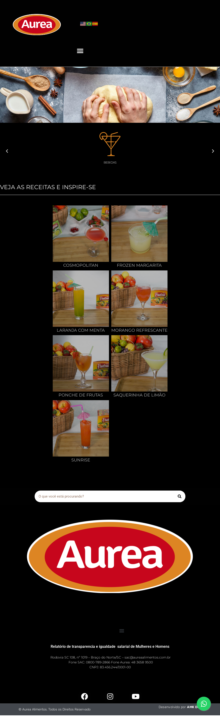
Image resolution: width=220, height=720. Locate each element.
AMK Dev (194, 707)
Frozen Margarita (139, 265)
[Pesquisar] (179, 496)
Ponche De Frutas (81, 395)
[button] (80, 51)
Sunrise (80, 460)
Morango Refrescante (139, 330)
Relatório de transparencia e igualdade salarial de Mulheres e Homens (110, 646)
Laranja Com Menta (81, 330)
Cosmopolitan (80, 265)
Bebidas (110, 162)
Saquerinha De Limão (139, 395)
